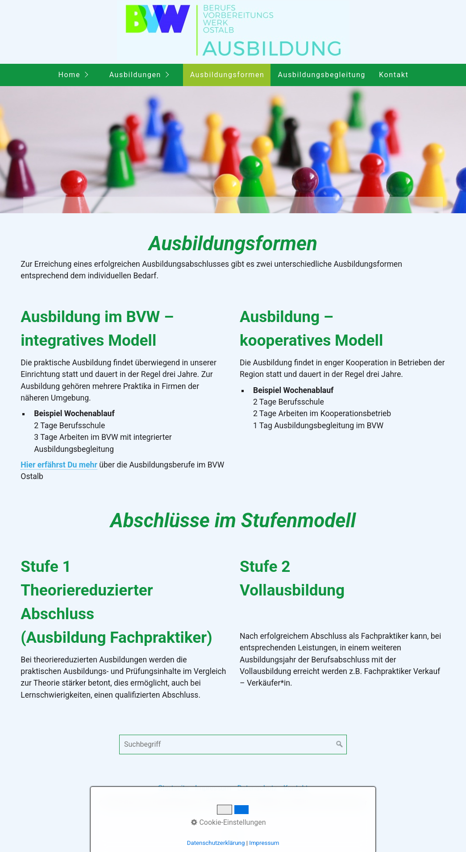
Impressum (213, 788)
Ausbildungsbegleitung (322, 74)
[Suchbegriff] (233, 744)
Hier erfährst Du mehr (59, 464)
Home (69, 74)
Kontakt (393, 74)
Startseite (173, 788)
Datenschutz (257, 788)
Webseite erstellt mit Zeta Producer (311, 802)
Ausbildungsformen (227, 74)
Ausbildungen (135, 74)
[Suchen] (340, 744)
